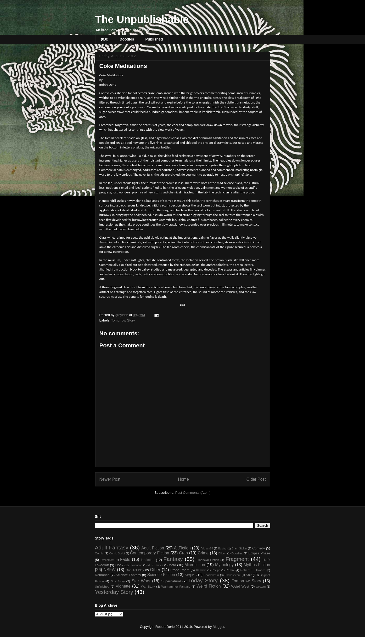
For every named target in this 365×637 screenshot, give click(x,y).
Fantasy (173, 559)
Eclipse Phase (259, 553)
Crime (203, 553)
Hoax (119, 565)
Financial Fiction (207, 559)
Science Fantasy (128, 575)
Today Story (203, 580)
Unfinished (102, 586)
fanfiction (147, 560)
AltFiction (182, 548)
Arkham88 (207, 548)
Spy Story (118, 581)
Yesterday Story (114, 592)
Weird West (240, 586)
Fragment (237, 559)
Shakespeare (233, 575)
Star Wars (141, 581)
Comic (99, 553)
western (261, 586)
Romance (102, 575)
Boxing (222, 548)
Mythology (224, 565)
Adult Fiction (152, 548)
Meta (172, 565)
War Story (148, 586)
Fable (125, 559)
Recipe (216, 570)
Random (201, 570)
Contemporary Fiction (149, 553)
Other (155, 569)
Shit (248, 575)
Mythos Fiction (257, 565)
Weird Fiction (208, 586)
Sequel (190, 575)
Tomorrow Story (123, 320)
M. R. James (155, 565)
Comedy (258, 548)
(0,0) (105, 39)
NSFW (110, 569)
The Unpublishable (142, 19)
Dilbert (222, 553)
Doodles (127, 39)
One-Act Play (135, 570)
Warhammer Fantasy (175, 586)
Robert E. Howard (252, 570)
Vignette (123, 586)
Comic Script (117, 553)
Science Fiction (161, 574)
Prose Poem (179, 570)
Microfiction (194, 565)
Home (183, 479)
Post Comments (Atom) (193, 493)
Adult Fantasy (111, 547)
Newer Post (110, 479)
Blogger (218, 627)
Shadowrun (211, 575)
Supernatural (171, 581)
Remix (230, 570)
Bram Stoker (239, 548)
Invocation (136, 565)
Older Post (256, 479)
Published (154, 39)
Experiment (107, 560)
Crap (183, 553)
